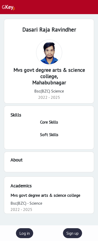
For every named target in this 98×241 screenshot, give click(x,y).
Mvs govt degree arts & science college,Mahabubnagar (49, 76)
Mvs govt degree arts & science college (45, 195)
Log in (24, 233)
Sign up (72, 233)
